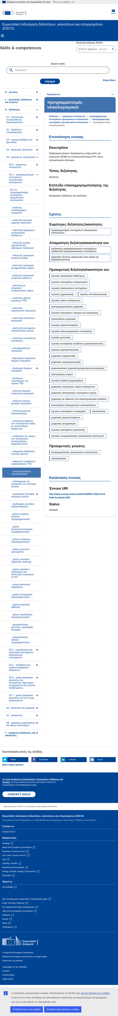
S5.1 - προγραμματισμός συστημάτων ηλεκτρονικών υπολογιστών (21, 178)
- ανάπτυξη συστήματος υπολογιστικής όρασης (23, 329)
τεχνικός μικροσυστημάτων (64, 325)
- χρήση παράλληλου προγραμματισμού (21, 615)
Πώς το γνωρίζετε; (63, 2)
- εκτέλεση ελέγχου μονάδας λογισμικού (21, 402)
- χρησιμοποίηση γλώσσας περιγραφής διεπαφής (22, 627)
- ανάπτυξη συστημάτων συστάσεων (23, 339)
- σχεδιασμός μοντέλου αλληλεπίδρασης (22, 505)
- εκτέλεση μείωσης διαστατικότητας (21, 412)
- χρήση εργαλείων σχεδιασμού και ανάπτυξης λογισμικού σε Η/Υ (22, 573)
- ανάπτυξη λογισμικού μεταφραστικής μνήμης (22, 266)
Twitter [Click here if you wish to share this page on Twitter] (13, 759)
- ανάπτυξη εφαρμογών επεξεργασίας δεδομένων (23, 233)
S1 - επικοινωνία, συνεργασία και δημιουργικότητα (15, 119)
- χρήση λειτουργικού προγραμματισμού (21, 595)
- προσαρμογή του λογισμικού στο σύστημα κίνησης (23, 484)
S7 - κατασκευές (14, 715)
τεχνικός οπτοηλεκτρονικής (93, 294)
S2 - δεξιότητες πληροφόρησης (14, 130)
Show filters (109, 80)
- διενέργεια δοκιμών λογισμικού (21, 369)
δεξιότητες (54, 116)
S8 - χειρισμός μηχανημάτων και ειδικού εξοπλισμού (20, 724)
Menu (2, 36)
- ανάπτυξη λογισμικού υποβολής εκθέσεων (22, 276)
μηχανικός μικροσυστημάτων (65, 417)
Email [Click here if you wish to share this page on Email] (100, 759)
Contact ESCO (8, 832)
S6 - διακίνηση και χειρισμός (20, 708)
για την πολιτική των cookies (95, 993)
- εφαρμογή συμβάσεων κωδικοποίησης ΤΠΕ (23, 462)
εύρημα (50, 81)
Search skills (58, 64)
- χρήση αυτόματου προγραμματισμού (21, 540)
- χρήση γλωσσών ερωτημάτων (20, 550)
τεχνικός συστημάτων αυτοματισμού (69, 282)
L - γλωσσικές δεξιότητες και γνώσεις (18, 100)
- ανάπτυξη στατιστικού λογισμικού (23, 319)
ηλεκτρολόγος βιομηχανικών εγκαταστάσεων (73, 405)
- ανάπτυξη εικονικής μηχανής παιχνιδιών (21, 221)
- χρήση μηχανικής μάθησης (20, 605)
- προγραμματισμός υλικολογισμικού (21, 472)
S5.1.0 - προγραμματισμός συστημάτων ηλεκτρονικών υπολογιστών (19, 195)
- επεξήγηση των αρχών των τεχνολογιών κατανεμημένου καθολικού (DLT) (23, 440)
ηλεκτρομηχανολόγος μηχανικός (67, 306)
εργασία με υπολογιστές (74, 116)
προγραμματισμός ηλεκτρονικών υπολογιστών (74, 452)
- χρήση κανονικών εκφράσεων (20, 585)
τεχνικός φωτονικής (61, 337)
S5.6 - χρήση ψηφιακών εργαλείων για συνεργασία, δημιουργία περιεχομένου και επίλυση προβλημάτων (22, 682)
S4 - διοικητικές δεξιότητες (19, 149)
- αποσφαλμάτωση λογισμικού (20, 349)
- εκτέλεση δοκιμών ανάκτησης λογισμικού (22, 392)
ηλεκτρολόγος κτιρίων (62, 374)
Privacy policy (8, 975)
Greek (113, 11)
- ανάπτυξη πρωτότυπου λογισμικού (23, 309)
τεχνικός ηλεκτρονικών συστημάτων (69, 288)
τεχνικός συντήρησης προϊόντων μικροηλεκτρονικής (77, 343)
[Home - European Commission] (16, 12)
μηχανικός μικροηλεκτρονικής (66, 362)
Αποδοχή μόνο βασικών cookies (62, 1009)
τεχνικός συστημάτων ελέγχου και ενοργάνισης (74, 313)
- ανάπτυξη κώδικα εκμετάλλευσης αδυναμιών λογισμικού (22, 245)
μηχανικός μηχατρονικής (63, 356)
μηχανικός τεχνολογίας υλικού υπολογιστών (73, 386)
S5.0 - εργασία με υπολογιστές (18, 165)
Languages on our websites (14, 967)
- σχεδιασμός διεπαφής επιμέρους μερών (23, 495)
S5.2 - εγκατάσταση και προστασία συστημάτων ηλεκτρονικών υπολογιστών (21, 654)
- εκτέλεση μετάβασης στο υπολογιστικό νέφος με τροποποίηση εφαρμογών (23, 425)
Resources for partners (12, 960)
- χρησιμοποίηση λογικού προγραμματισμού (20, 640)
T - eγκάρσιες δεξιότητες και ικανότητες (20, 734)
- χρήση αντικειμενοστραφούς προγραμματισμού (22, 529)
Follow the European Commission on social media (24, 956)
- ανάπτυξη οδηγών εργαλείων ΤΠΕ (21, 299)
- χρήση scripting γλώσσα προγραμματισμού (20, 516)
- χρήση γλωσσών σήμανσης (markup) (21, 560)
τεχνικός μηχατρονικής (62, 294)
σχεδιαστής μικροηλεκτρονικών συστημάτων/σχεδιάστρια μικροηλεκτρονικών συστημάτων (74, 249)
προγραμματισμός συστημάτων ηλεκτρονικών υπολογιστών (74, 231)
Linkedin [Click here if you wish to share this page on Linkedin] (72, 759)
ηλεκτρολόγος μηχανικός (63, 319)
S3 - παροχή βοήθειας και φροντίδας (19, 140)
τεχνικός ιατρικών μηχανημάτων (67, 380)
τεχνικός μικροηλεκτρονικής (65, 350)
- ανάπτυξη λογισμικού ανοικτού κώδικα (22, 256)
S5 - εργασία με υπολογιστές (20, 157)
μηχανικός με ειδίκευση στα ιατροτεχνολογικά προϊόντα (78, 399)
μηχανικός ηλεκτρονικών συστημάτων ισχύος (74, 393)
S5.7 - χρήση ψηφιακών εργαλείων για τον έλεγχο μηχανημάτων (21, 698)
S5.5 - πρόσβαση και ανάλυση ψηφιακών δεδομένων (19, 667)
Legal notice (7, 979)
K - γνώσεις (11, 92)
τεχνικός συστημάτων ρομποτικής (68, 430)
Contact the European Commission (17, 952)
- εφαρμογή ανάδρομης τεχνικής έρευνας (23, 452)
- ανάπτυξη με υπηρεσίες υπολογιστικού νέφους (22, 288)
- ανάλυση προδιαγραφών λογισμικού (19, 210)
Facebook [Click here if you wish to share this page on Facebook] (43, 759)
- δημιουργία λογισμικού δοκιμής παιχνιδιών (23, 359)
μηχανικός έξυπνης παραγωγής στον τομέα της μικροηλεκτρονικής (75, 258)
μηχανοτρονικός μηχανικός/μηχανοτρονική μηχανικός (78, 368)
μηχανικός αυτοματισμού (63, 423)
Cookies (6, 971)
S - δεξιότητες (12, 109)
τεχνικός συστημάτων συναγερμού (68, 411)
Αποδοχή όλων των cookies (27, 1009)
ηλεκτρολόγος (99, 411)
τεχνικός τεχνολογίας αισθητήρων (68, 276)
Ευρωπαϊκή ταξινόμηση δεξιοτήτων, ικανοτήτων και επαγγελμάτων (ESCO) (43, 816)
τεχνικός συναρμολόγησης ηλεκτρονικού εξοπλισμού (77, 436)
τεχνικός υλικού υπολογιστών (65, 300)
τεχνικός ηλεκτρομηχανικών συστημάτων (71, 331)
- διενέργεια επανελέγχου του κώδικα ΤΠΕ (19, 381)
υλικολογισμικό (58, 458)
